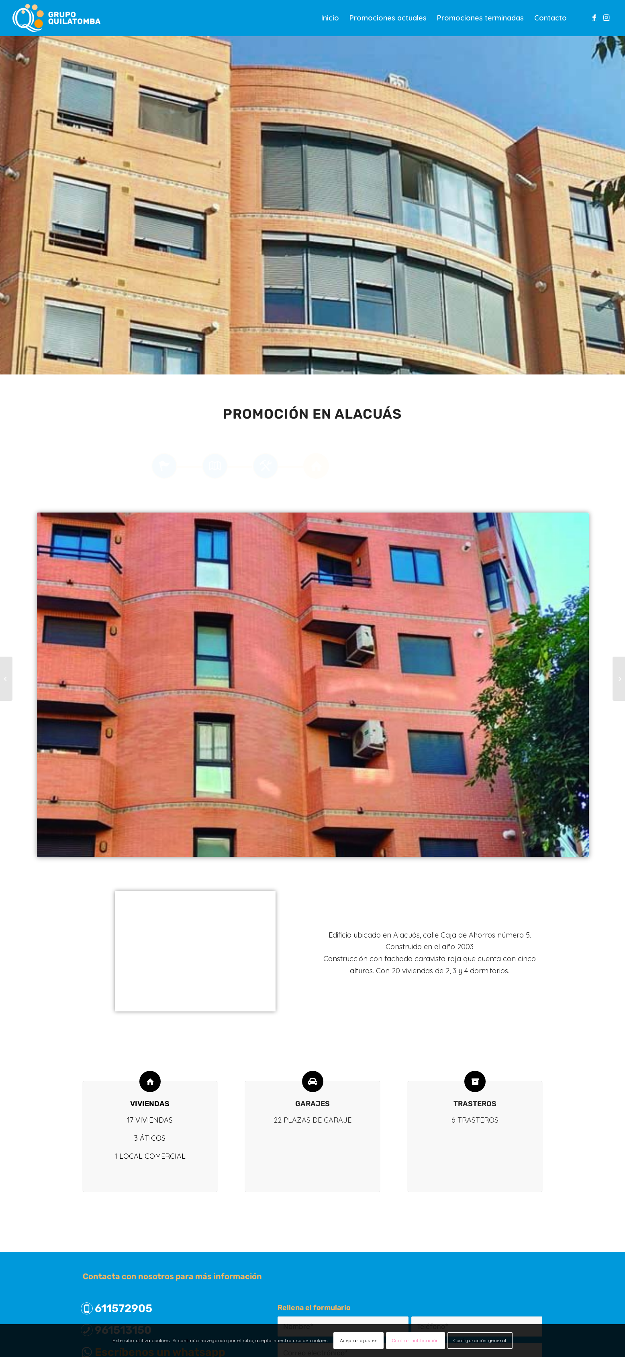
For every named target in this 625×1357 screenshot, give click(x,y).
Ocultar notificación (415, 1340)
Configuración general (480, 1340)
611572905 (123, 1308)
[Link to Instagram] (606, 18)
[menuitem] (330, 18)
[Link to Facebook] (594, 18)
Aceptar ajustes (359, 1340)
